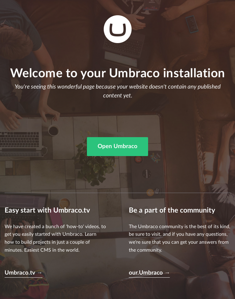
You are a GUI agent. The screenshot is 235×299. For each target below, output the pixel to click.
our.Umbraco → (149, 273)
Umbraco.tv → (24, 273)
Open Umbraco (117, 146)
